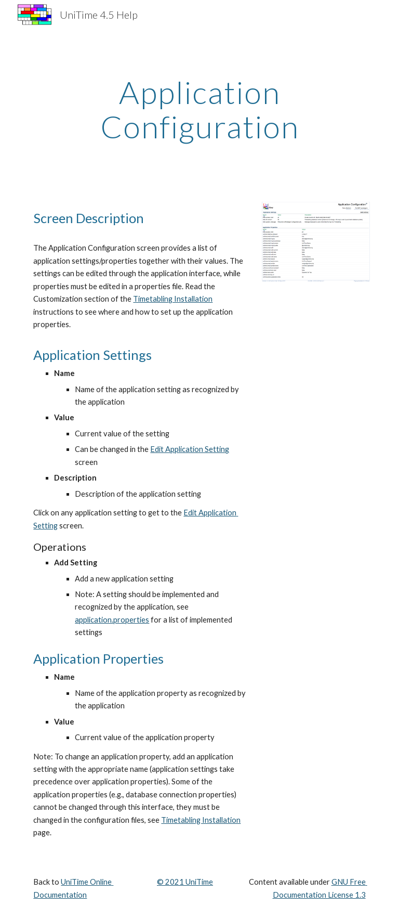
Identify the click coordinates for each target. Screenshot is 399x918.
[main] (199, 109)
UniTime (198, 881)
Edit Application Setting (189, 449)
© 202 (168, 881)
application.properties (112, 619)
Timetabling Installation (172, 298)
